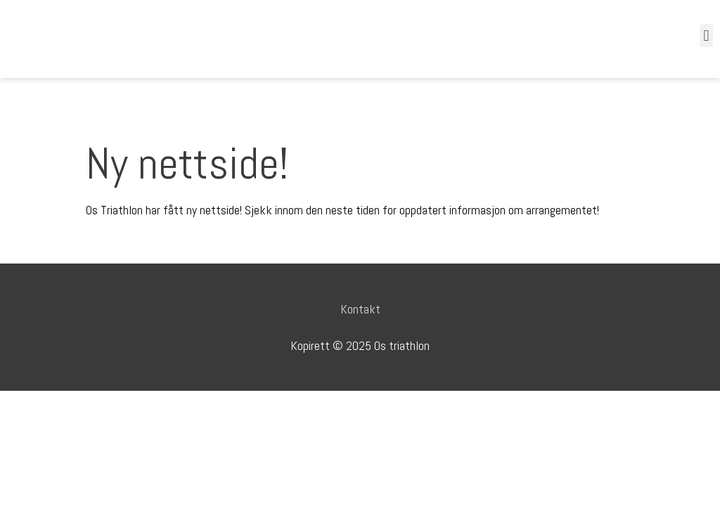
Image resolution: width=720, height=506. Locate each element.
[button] (706, 35)
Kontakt (360, 309)
